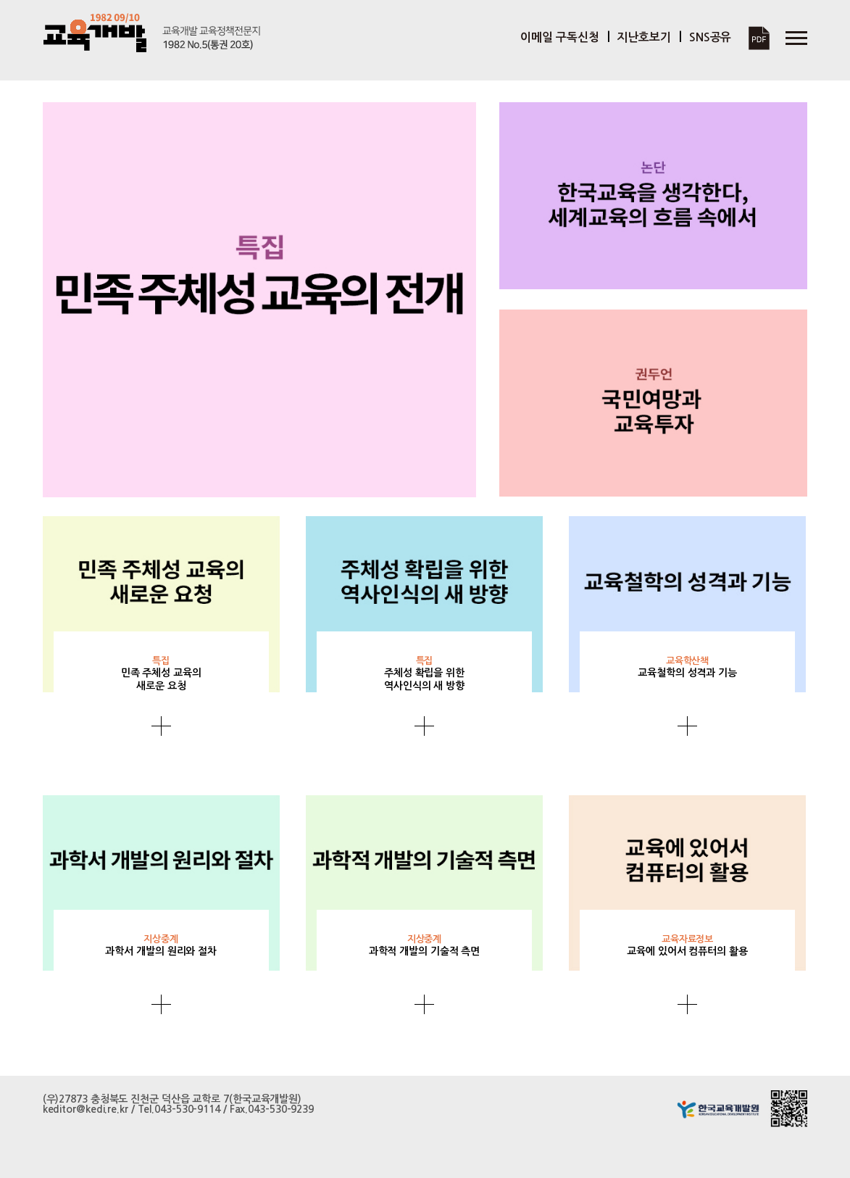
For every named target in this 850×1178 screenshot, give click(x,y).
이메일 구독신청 (559, 37)
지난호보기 (644, 37)
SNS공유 (710, 37)
